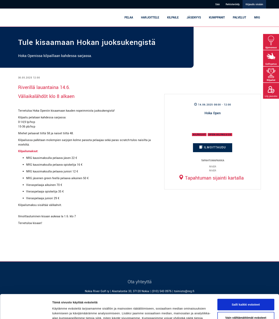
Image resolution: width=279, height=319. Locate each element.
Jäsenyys (194, 17)
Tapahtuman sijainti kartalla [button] (211, 178)
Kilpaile (173, 17)
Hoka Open (213, 113)
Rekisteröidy (233, 4)
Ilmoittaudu (212, 147)
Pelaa (128, 17)
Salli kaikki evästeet (246, 282)
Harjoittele (150, 17)
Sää (217, 4)
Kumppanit (217, 17)
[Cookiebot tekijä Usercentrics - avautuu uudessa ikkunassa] (25, 311)
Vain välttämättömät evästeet (245, 295)
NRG (257, 17)
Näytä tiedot (61, 311)
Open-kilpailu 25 (220, 134)
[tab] (211, 178)
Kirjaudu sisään (254, 4)
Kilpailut (199, 134)
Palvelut (239, 17)
